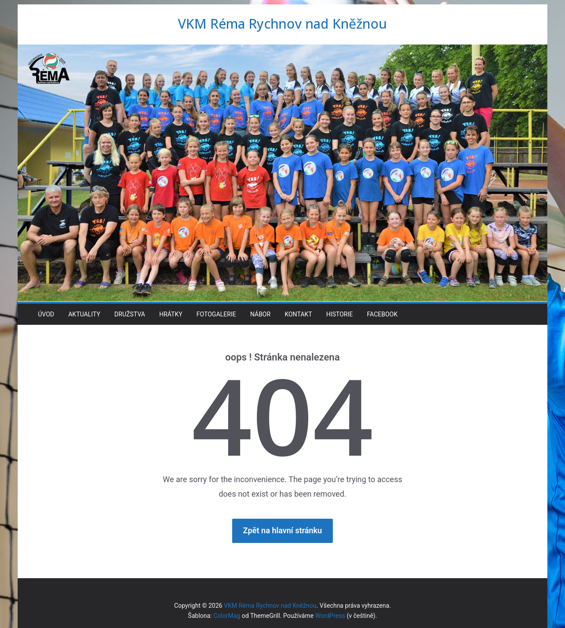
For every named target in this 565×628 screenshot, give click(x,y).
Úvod (46, 314)
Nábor (260, 314)
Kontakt (298, 314)
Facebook (382, 314)
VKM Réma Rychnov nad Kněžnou (282, 24)
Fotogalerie (216, 314)
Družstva (129, 314)
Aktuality (84, 314)
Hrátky (170, 314)
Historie (339, 314)
